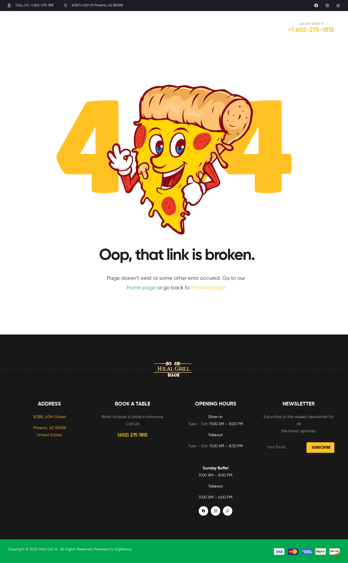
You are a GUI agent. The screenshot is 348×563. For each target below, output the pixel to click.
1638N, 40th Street (49, 417)
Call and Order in (311, 24)
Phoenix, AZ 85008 (49, 428)
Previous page (208, 288)
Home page (141, 288)
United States (49, 435)
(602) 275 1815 (132, 435)
